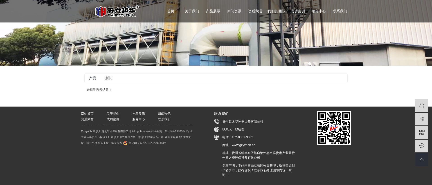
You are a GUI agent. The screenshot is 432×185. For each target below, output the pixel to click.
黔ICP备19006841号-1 (178, 131)
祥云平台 (91, 143)
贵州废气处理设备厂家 (127, 137)
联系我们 (340, 11)
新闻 (108, 78)
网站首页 (87, 114)
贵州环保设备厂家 (102, 137)
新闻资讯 (234, 11)
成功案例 (297, 11)
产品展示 (213, 11)
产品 (92, 78)
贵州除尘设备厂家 (153, 137)
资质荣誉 (255, 11)
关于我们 (192, 11)
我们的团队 (277, 11)
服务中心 (319, 11)
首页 (170, 11)
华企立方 (116, 143)
